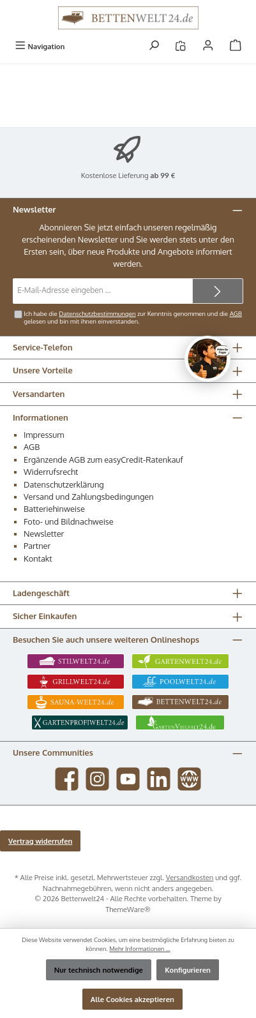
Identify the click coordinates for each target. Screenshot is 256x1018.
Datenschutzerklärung (64, 484)
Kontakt (38, 558)
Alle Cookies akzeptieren (132, 999)
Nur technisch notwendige (98, 970)
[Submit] (217, 291)
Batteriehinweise (54, 509)
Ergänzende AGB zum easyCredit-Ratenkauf (103, 459)
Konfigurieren (188, 970)
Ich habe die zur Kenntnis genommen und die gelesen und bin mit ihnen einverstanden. (133, 317)
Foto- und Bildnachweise (69, 521)
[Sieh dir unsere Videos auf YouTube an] (128, 779)
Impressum (44, 435)
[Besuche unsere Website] (189, 779)
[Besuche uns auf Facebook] (66, 779)
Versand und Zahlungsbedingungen (89, 496)
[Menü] (39, 46)
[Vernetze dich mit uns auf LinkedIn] (158, 779)
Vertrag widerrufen (40, 841)
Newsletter (44, 533)
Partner (37, 546)
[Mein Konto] (208, 46)
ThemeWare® (128, 909)
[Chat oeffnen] (207, 359)
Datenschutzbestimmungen (97, 313)
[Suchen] (154, 46)
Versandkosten (190, 877)
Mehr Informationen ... (139, 948)
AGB (236, 313)
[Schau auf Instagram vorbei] (97, 779)
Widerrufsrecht (51, 472)
